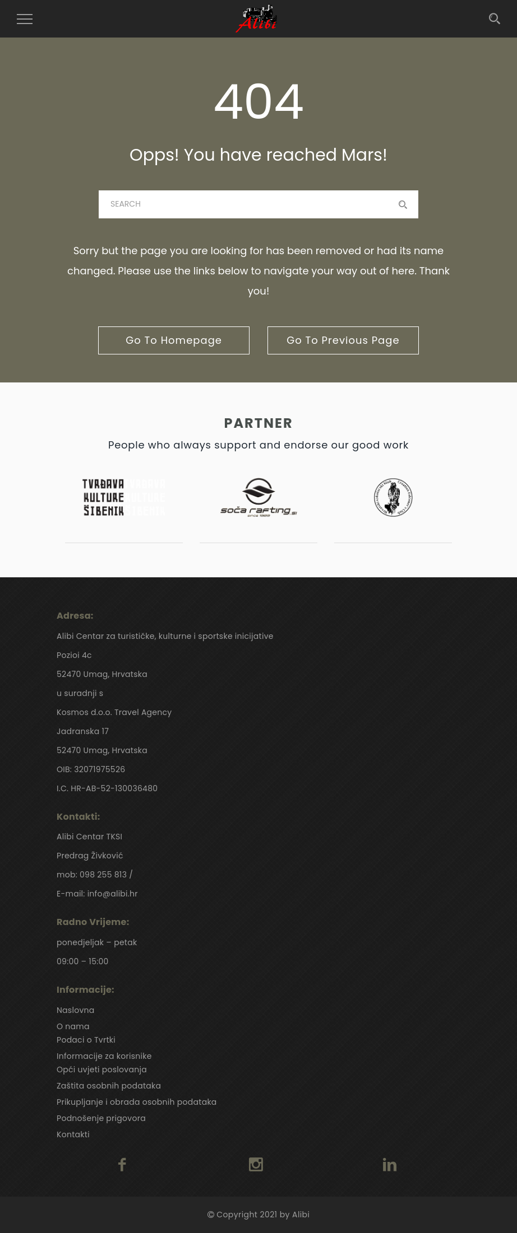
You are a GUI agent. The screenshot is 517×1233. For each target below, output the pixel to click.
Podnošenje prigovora (101, 1118)
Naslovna (76, 1010)
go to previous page (343, 340)
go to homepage (174, 340)
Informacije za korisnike (104, 1056)
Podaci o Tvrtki (86, 1039)
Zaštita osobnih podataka (109, 1085)
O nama (73, 1026)
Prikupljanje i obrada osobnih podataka (137, 1102)
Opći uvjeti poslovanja (102, 1069)
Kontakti (73, 1134)
